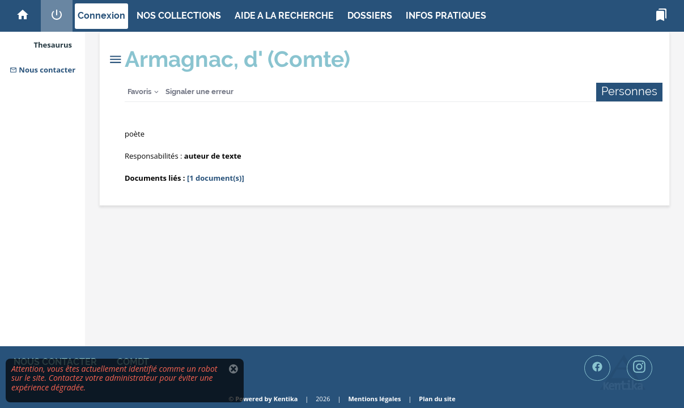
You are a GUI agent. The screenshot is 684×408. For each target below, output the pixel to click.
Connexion (101, 15)
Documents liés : (155, 178)
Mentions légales (374, 398)
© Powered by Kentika (263, 398)
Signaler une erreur (199, 91)
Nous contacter (42, 70)
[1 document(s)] (215, 178)
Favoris (139, 91)
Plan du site (437, 398)
